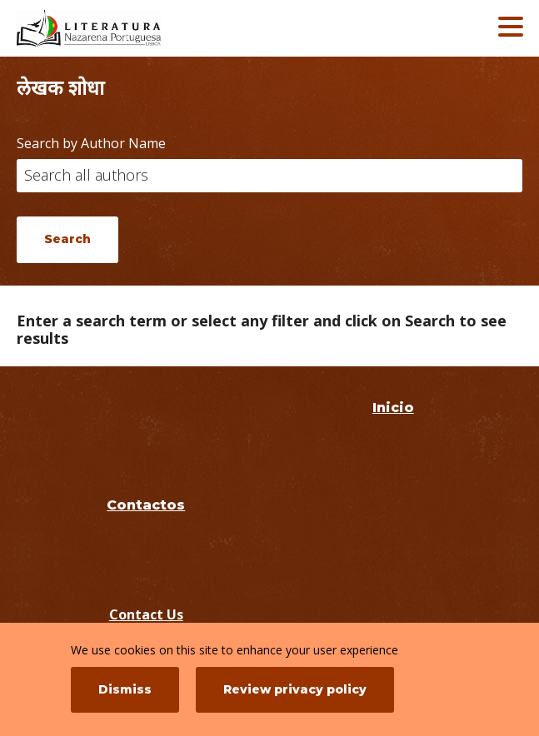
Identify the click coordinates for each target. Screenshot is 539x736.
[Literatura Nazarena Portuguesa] (137, 28)
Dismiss (125, 689)
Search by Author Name (91, 143)
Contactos (146, 505)
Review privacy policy (295, 689)
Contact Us (146, 614)
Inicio (393, 407)
